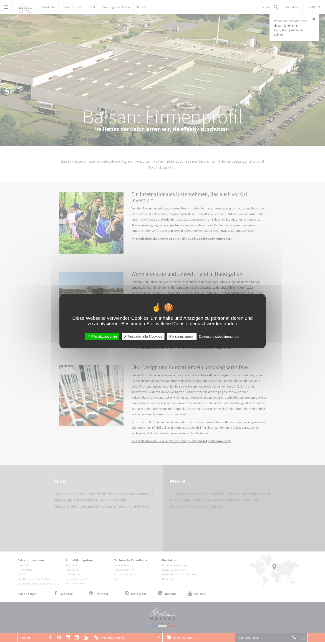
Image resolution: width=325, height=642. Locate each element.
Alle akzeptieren (102, 336)
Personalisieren (181, 336)
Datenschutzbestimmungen (219, 336)
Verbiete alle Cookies (143, 336)
